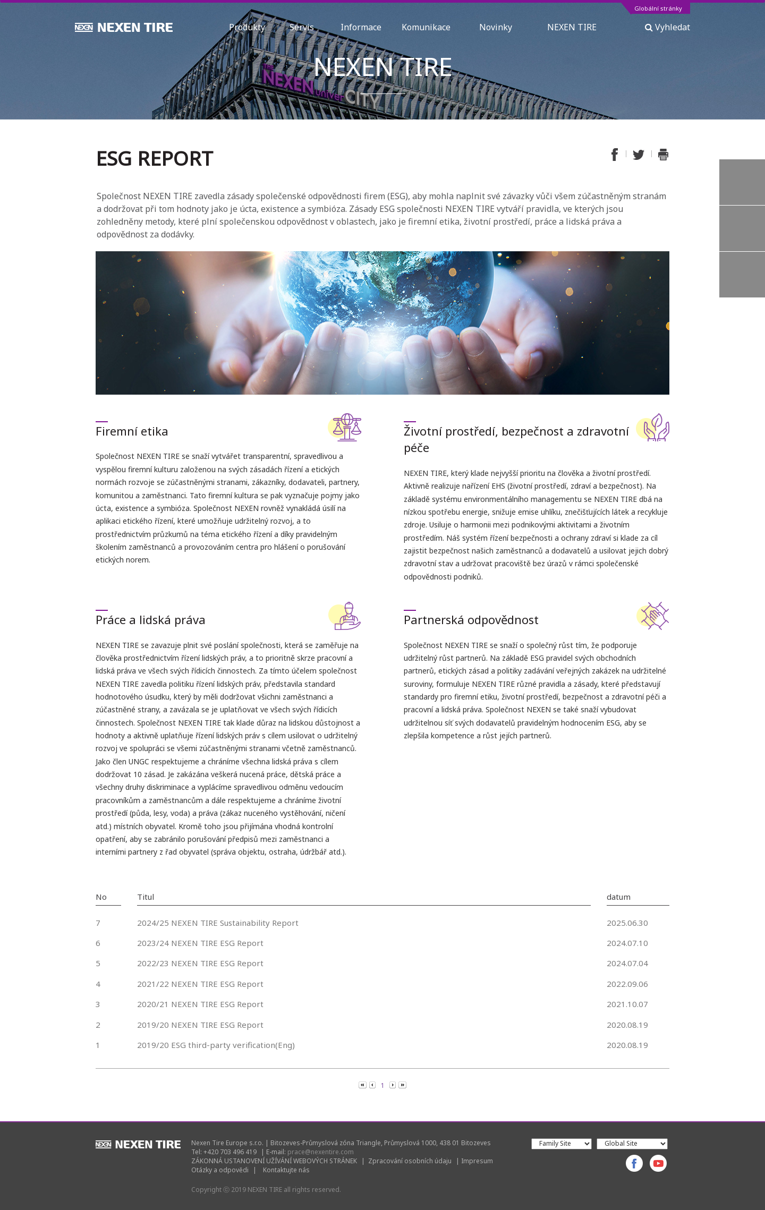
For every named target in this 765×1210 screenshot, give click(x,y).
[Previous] (363, 1084)
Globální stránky (658, 8)
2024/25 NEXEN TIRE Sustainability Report (218, 922)
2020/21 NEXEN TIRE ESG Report (200, 1004)
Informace (361, 27)
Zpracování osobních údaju (410, 1160)
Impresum (477, 1160)
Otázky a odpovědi (220, 1169)
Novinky (503, 27)
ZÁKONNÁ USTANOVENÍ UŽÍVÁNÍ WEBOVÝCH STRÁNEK (274, 1160)
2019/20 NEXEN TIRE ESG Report (200, 1024)
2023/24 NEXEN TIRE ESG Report (200, 943)
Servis (305, 27)
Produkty (249, 27)
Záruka (742, 274)
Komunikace (430, 27)
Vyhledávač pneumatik (742, 182)
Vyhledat (667, 27)
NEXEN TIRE (572, 27)
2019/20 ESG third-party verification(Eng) (216, 1044)
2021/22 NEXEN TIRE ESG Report (200, 983)
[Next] (393, 1084)
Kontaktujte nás (286, 1169)
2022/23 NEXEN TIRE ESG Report (200, 963)
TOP (742, 321)
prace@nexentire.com (320, 1151)
